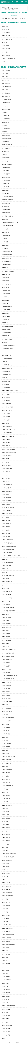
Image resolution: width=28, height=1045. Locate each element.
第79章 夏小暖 (5, 322)
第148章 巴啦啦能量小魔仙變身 (9, 546)
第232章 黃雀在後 (6, 818)
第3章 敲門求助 (5, 76)
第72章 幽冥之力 (5, 300)
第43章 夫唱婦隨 (5, 206)
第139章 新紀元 (5, 517)
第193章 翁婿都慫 (6, 691)
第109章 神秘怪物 (6, 420)
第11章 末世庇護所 (6, 102)
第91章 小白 (4, 361)
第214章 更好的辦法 (6, 759)
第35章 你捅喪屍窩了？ (7, 180)
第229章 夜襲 (5, 808)
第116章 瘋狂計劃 (6, 442)
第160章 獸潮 (5, 585)
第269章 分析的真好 (6, 937)
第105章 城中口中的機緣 (7, 407)
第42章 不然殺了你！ (6, 203)
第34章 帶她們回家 (6, 177)
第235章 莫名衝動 (6, 827)
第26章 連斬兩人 (5, 151)
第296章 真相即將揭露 (7, 39)
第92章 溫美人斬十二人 (7, 365)
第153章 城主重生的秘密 (7, 562)
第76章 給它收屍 (5, 313)
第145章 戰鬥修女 (6, 536)
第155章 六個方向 (6, 568)
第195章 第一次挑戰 (6, 698)
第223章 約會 (5, 789)
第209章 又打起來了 (6, 743)
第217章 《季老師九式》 (7, 769)
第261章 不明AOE (6, 912)
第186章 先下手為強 (6, 669)
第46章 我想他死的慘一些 (7, 216)
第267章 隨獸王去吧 (6, 931)
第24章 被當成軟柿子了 (7, 144)
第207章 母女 (5, 737)
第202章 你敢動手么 (6, 721)
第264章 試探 (5, 921)
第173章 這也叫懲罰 (6, 627)
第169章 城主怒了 (6, 614)
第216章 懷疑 (5, 766)
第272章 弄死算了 (6, 947)
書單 (17, 2)
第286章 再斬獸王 (6, 993)
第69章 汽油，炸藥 (6, 290)
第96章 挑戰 (4, 377)
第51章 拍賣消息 (5, 232)
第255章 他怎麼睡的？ (7, 892)
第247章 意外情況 (6, 866)
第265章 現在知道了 (6, 925)
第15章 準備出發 (5, 115)
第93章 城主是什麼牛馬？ (7, 368)
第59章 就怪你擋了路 (6, 258)
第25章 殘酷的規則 (6, 148)
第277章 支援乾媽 (6, 963)
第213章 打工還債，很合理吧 (8, 756)
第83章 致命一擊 (5, 335)
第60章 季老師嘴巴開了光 (7, 261)
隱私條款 (10, 1042)
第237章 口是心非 (6, 834)
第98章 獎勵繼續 (5, 384)
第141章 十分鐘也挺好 (7, 523)
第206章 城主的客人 (6, 734)
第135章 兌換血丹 (6, 504)
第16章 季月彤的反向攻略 (7, 119)
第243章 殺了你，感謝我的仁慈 (9, 853)
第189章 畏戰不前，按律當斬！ (9, 679)
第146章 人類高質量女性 (7, 539)
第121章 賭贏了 (5, 458)
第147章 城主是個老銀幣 (7, 543)
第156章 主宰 (5, 572)
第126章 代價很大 (6, 475)
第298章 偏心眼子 (6, 32)
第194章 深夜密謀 (6, 695)
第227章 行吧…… (6, 802)
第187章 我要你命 (6, 672)
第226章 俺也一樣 (6, 798)
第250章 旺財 (5, 876)
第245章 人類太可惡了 (7, 860)
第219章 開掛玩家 (6, 776)
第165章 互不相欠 (6, 601)
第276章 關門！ (5, 960)
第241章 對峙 (5, 847)
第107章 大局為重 (6, 413)
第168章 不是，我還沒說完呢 (8, 611)
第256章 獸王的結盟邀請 (7, 895)
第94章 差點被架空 (6, 371)
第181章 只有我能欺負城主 (8, 653)
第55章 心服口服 (5, 245)
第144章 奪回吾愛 (6, 533)
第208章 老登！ (5, 740)
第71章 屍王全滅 (5, 297)
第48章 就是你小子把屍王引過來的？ (10, 222)
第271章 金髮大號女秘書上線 (8, 944)
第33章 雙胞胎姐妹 (6, 174)
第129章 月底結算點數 (7, 484)
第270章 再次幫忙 (6, 941)
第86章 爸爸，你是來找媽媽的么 (9, 345)
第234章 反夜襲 (5, 824)
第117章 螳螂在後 (6, 445)
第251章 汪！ (5, 879)
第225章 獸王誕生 (6, 795)
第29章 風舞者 (5, 161)
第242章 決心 (5, 850)
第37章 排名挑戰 (5, 187)
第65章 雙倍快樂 (5, 277)
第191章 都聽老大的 (6, 685)
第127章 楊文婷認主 (6, 478)
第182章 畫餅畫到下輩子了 (8, 656)
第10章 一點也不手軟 (6, 99)
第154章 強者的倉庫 (6, 565)
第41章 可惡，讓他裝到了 (7, 199)
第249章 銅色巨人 (6, 873)
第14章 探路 (4, 112)
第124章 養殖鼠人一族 (7, 468)
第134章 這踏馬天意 (6, 500)
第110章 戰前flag (5, 423)
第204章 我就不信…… (7, 727)
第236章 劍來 (5, 831)
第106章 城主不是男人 (7, 410)
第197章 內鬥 (5, 704)
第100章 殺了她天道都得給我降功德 (10, 390)
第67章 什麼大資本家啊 (7, 284)
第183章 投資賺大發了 (7, 659)
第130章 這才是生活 (6, 488)
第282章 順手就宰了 (6, 980)
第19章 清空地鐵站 (6, 128)
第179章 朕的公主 (6, 646)
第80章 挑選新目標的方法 (7, 326)
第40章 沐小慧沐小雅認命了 (8, 196)
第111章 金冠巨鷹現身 (7, 426)
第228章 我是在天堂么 (7, 805)
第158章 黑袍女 (5, 578)
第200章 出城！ (5, 714)
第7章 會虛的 (5, 89)
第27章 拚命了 (5, 154)
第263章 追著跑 (5, 918)
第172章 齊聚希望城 (6, 624)
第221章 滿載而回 (6, 782)
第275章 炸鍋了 (5, 957)
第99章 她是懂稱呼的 (6, 387)
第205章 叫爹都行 (6, 730)
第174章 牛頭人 (5, 630)
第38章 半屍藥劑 (5, 190)
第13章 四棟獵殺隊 (6, 109)
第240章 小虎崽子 (6, 844)
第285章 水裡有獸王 (6, 989)
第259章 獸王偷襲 (6, 905)
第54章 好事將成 (5, 242)
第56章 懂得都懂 (5, 248)
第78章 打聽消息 (5, 319)
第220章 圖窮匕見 (6, 779)
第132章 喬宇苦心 (6, 494)
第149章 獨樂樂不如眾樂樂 (8, 549)
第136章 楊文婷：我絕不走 (8, 507)
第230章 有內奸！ (6, 811)
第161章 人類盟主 (6, 588)
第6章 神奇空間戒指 (6, 86)
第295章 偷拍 (5, 42)
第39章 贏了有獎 (5, 193)
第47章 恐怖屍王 (5, 219)
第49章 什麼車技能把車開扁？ (9, 225)
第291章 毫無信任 (6, 55)
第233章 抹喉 (5, 821)
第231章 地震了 (5, 814)
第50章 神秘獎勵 (5, 229)
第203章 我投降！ (6, 724)
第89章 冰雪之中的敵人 (7, 355)
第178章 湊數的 (5, 643)
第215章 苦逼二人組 (6, 763)
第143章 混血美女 (6, 530)
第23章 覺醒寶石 (5, 141)
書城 (13, 2)
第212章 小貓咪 (5, 753)
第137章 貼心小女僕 (6, 510)
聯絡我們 (17, 1042)
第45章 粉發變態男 (6, 212)
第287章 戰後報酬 (6, 996)
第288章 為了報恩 (6, 999)
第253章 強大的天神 (6, 886)
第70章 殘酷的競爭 (6, 293)
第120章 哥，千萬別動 (7, 455)
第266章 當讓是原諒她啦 (7, 928)
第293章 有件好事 (6, 48)
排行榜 (21, 2)
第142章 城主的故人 (6, 526)
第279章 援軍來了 (6, 970)
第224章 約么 (5, 792)
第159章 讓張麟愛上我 (7, 581)
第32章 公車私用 (5, 170)
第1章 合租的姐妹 (6, 70)
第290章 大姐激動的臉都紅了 (8, 58)
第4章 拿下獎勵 (5, 80)
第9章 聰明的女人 (6, 96)
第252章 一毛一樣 (6, 882)
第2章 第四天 (5, 73)
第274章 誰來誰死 (6, 954)
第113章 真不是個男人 (7, 433)
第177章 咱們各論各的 (7, 640)
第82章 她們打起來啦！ (7, 332)
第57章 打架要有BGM (7, 251)
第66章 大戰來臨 (5, 280)
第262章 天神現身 (6, 915)
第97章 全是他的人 (6, 381)
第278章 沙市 (5, 967)
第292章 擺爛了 (5, 52)
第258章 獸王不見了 (6, 902)
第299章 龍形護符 (6, 29)
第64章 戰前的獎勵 (6, 274)
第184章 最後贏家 (6, 662)
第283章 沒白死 (5, 983)
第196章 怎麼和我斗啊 (7, 701)
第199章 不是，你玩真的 (7, 711)
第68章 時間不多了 (6, 287)
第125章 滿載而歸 (6, 471)
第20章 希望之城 (5, 131)
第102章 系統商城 (6, 397)
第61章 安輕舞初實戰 (6, 264)
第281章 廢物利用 (6, 976)
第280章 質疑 (5, 973)
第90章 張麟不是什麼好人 (7, 358)
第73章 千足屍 (5, 303)
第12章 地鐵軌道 (5, 106)
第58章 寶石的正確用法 (7, 254)
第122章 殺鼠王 (5, 462)
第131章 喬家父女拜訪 (7, 491)
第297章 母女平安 (6, 35)
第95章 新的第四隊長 (6, 374)
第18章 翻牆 (4, 125)
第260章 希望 (5, 908)
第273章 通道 (5, 950)
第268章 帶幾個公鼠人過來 (8, 934)
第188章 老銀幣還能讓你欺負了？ (9, 675)
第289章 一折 (5, 61)
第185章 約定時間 (6, 666)
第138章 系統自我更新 (7, 513)
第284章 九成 (5, 986)
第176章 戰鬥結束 (6, 636)
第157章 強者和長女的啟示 (8, 575)
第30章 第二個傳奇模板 (7, 164)
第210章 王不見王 (6, 747)
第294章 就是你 (5, 45)
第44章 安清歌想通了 (6, 209)
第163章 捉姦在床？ (6, 594)
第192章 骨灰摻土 (6, 688)
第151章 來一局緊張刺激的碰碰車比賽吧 (11, 556)
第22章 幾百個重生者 (6, 138)
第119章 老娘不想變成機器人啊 (9, 452)
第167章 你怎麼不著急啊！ (8, 607)
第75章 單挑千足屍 (6, 310)
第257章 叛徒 (5, 899)
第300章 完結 (5, 26)
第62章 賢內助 (5, 267)
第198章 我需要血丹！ (7, 708)
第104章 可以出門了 (6, 403)
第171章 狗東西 (5, 620)
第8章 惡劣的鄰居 (6, 93)
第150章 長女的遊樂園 (7, 552)
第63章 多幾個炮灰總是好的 (8, 271)
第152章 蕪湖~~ (5, 559)
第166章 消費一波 (6, 604)
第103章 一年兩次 (6, 400)
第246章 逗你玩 (5, 863)
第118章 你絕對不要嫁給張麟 (8, 449)
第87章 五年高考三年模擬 (7, 348)
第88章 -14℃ (5, 352)
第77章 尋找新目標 (6, 316)
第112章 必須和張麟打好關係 (8, 429)
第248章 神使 (5, 870)
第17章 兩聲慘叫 (5, 122)
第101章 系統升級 (6, 394)
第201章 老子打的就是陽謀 (8, 717)
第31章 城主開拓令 (6, 167)
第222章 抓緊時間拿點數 (7, 785)
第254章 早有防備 (6, 889)
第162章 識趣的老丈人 (7, 591)
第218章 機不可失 (6, 772)
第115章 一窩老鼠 (6, 439)
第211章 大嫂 (5, 750)
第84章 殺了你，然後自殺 (7, 339)
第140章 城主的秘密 (6, 520)
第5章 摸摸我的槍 (6, 83)
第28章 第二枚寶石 (6, 157)
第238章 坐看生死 (6, 837)
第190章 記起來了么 (6, 682)
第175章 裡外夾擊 (6, 633)
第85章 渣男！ (5, 342)
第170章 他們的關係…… (7, 617)
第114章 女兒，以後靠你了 (8, 436)
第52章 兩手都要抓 (6, 235)
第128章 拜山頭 (5, 481)
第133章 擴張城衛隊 (6, 497)
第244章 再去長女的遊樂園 (8, 857)
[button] (26, 2)
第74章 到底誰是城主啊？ (7, 306)
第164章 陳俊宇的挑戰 (7, 598)
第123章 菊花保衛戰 (6, 465)
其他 (8, 7)
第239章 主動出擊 (6, 840)
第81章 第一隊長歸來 (6, 329)
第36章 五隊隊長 (5, 183)
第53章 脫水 (4, 238)
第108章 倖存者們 (6, 416)
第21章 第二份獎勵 (6, 135)
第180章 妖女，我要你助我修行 (9, 649)
